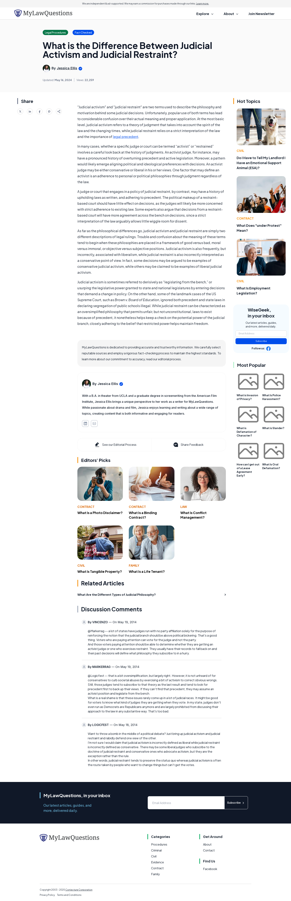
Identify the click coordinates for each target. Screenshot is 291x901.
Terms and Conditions (69, 895)
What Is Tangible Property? (99, 571)
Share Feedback (188, 445)
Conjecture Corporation (78, 889)
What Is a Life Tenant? (147, 571)
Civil (81, 565)
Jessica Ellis (67, 68)
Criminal (156, 850)
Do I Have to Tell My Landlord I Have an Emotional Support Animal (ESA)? (261, 163)
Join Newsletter (261, 13)
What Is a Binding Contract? (143, 514)
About (207, 844)
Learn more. (202, 3)
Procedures (159, 844)
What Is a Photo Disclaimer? (100, 512)
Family (134, 565)
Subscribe (261, 341)
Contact (209, 850)
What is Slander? (273, 428)
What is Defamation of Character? (246, 431)
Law (183, 507)
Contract (85, 507)
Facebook (210, 869)
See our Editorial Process (115, 445)
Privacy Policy (47, 895)
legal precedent (125, 136)
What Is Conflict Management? (193, 514)
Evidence (157, 862)
